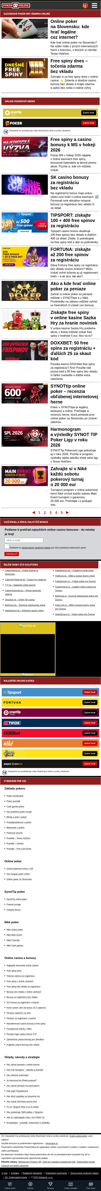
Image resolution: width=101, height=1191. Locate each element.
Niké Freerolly (13, 940)
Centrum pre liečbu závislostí (14, 1165)
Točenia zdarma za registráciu (21, 976)
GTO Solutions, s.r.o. (43, 1177)
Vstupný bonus (13, 910)
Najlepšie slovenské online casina (22, 965)
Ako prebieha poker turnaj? (19, 812)
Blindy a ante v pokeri (17, 817)
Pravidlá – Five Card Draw (19, 849)
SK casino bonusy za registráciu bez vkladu (69, 182)
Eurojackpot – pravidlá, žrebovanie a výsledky (28, 1123)
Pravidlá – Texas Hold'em (18, 838)
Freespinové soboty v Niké (19, 1029)
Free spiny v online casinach (20, 981)
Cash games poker (15, 806)
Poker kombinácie (15, 796)
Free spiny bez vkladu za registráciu (23, 986)
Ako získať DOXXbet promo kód (22, 1101)
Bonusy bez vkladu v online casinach (24, 992)
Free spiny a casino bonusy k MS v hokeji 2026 (72, 144)
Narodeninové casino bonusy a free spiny (26, 1023)
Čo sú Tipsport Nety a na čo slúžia (23, 1107)
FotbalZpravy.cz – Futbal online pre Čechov (75, 581)
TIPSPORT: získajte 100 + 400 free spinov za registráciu (72, 220)
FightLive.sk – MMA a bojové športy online (75, 576)
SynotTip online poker (17, 899)
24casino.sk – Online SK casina (20, 599)
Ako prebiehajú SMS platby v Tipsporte (25, 1112)
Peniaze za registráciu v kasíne (21, 1018)
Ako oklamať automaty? (18, 1075)
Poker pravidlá (13, 801)
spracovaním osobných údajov (36, 548)
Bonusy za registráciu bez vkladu (22, 997)
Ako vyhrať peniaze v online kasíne (23, 1064)
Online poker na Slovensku (19, 879)
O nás (4, 1173)
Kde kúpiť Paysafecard (17, 1091)
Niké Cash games (15, 945)
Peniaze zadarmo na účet (19, 1013)
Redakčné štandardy (32, 1173)
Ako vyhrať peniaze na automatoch (23, 1086)
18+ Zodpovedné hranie (16, 1177)
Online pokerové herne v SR (20, 869)
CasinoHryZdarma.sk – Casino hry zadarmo (25, 579)
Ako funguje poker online (18, 874)
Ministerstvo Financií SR (29, 1162)
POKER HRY (24, 13)
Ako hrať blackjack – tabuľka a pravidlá (25, 1070)
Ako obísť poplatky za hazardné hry (23, 1096)
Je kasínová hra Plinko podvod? (22, 1080)
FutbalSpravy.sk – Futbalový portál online (74, 570)
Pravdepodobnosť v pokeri (19, 822)
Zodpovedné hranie (86, 1162)
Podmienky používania (56, 1173)
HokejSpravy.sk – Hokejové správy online (24, 610)
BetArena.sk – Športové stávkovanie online (25, 605)
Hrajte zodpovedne (78, 1136)
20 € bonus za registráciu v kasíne (23, 1002)
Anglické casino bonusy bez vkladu (23, 1045)
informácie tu (52, 1143)
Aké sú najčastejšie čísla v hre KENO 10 (25, 1117)
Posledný (67, 512)
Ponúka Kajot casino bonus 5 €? (22, 1034)
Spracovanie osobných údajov (84, 1173)
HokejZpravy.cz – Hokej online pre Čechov (75, 614)
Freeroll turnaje (14, 904)
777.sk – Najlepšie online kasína (20, 585)
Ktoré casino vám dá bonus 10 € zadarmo (26, 1008)
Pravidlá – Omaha (15, 843)
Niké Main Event (14, 935)
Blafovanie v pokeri (15, 827)
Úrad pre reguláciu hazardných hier (58, 1162)
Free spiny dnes (14, 971)
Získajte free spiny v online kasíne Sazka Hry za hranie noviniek (73, 317)
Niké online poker (15, 929)
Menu (94, 5)
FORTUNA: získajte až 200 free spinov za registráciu (70, 254)
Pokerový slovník (15, 833)
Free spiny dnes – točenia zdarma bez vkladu (69, 66)
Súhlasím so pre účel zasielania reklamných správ (48, 548)
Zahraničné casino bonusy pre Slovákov (25, 1039)
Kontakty (15, 1173)
